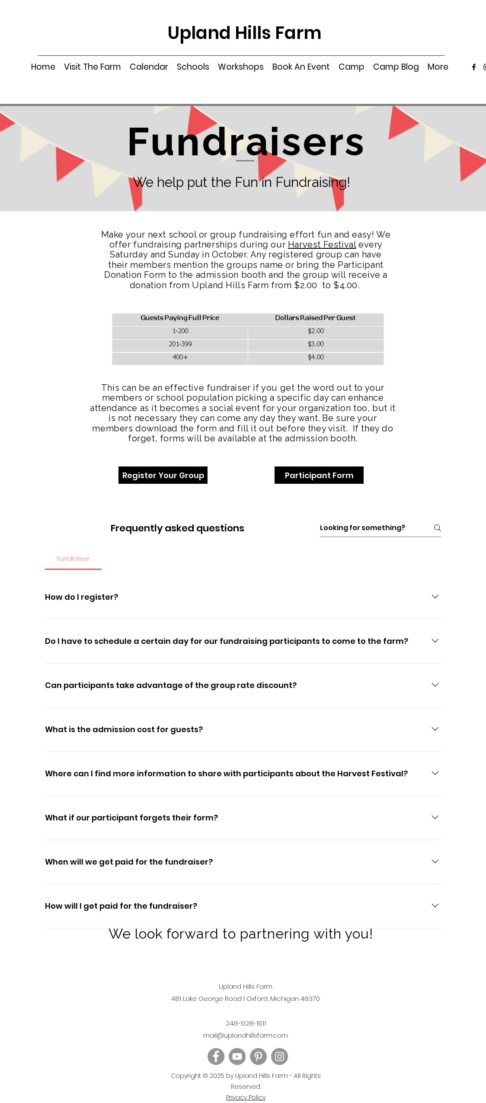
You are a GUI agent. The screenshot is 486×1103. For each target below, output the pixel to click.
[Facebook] (474, 67)
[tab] (73, 558)
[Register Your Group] (163, 475)
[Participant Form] (319, 475)
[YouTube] (237, 1056)
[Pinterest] (258, 1056)
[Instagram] (279, 1056)
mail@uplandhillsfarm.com (245, 1035)
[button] (92, 67)
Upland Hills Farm (245, 33)
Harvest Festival (322, 244)
